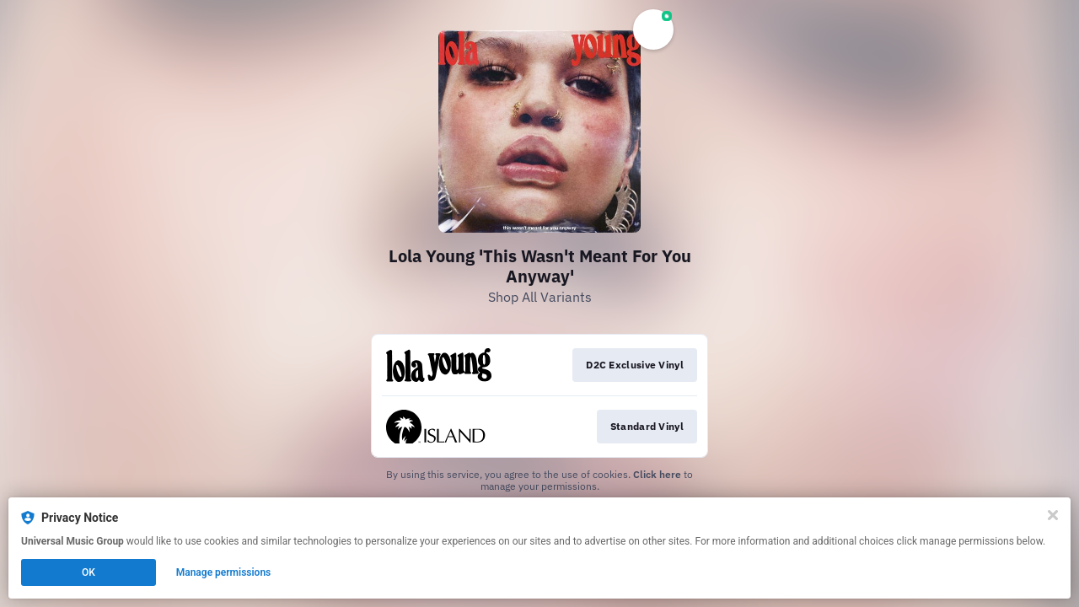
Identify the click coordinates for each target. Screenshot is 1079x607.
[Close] (1052, 515)
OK (88, 572)
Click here (657, 474)
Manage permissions (223, 572)
